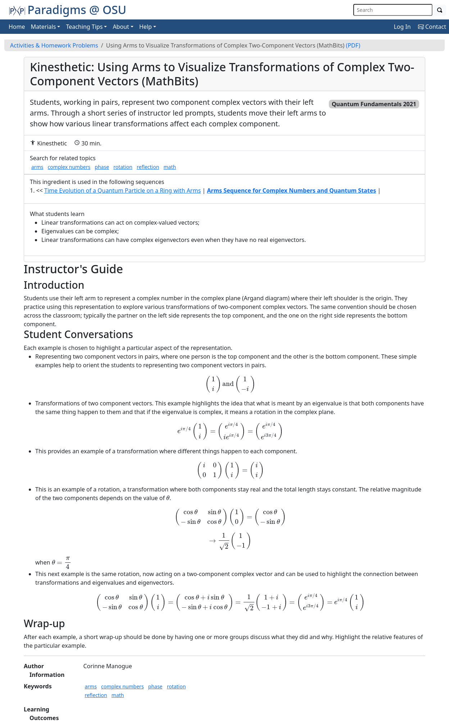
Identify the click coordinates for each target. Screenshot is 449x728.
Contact (432, 27)
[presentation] (230, 384)
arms (37, 166)
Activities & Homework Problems (54, 45)
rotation (122, 166)
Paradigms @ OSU (67, 9)
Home (17, 27)
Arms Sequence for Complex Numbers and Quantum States (291, 190)
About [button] (121, 27)
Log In (402, 27)
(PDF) (353, 45)
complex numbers (69, 166)
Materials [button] (43, 27)
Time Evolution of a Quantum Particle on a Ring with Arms (122, 190)
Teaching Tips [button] (84, 27)
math (169, 166)
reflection (148, 166)
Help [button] (145, 27)
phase (102, 166)
